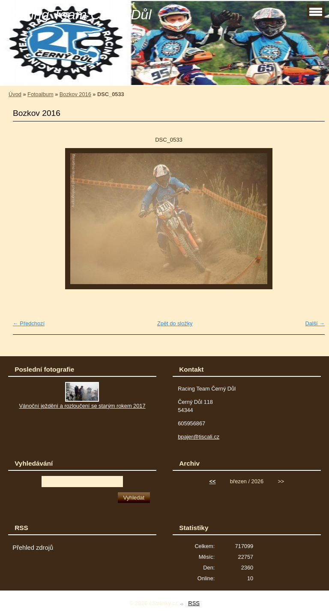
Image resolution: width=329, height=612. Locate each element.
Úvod (15, 94)
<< (212, 481)
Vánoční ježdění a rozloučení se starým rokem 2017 (82, 406)
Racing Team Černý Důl (79, 14)
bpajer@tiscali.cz (198, 436)
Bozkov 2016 (75, 94)
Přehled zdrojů (32, 547)
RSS (194, 603)
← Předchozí (29, 323)
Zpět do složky (175, 323)
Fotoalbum (40, 94)
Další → (315, 323)
